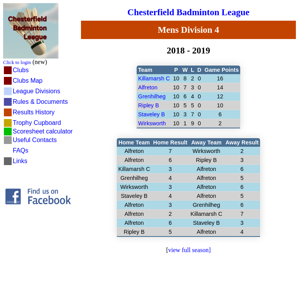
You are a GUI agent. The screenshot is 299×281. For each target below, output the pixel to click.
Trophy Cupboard (37, 122)
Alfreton (148, 87)
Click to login (17, 62)
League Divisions (36, 91)
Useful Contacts (35, 140)
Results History (34, 112)
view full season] (189, 250)
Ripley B (148, 105)
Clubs (21, 70)
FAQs (20, 150)
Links (20, 161)
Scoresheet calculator (43, 131)
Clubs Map (27, 80)
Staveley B (151, 114)
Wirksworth (152, 123)
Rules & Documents (40, 101)
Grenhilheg (151, 96)
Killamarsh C (154, 78)
